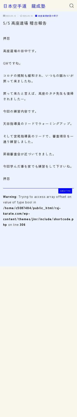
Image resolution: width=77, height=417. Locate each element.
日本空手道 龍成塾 (24, 5)
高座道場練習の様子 (46, 16)
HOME (6, 399)
